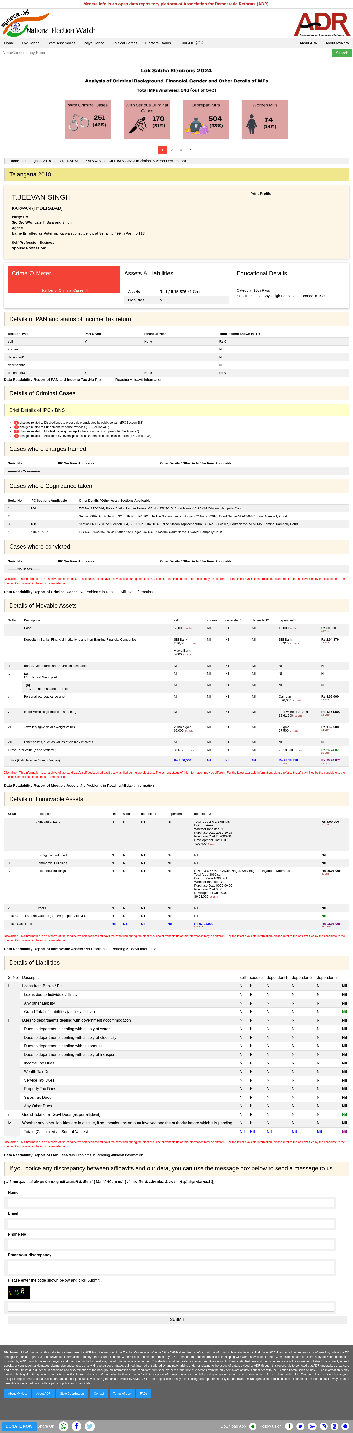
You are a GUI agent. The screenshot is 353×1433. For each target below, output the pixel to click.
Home (9, 43)
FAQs (143, 1393)
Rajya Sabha (93, 43)
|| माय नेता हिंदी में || (192, 43)
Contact (99, 1393)
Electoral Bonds (158, 43)
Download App (233, 1426)
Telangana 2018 (38, 161)
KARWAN (93, 161)
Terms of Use (122, 1393)
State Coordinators (72, 1393)
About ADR (309, 43)
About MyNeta (337, 43)
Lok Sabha (30, 43)
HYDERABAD (68, 161)
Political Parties (125, 43)
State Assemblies (61, 43)
